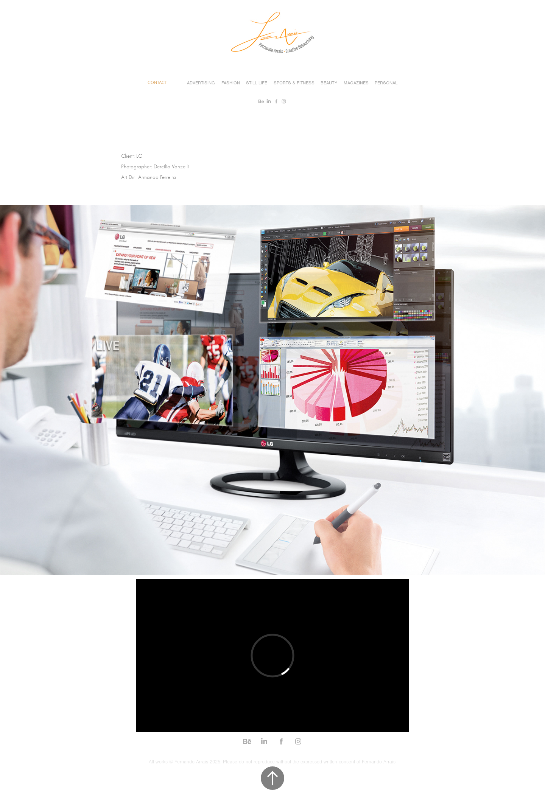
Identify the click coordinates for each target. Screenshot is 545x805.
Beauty (329, 82)
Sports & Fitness (294, 82)
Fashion (230, 82)
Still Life (256, 82)
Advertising (201, 82)
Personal (386, 82)
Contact (157, 82)
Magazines (356, 82)
